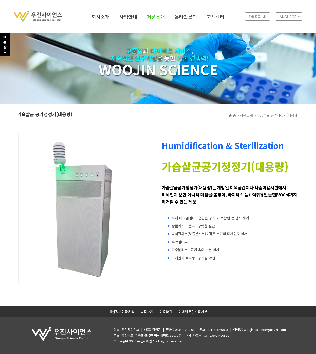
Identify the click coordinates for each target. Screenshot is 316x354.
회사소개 (100, 16)
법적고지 (146, 311)
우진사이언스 (146, 341)
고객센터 (215, 16)
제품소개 (156, 16)
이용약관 (165, 311)
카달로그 (257, 16)
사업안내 (128, 16)
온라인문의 (186, 16)
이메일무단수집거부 (192, 311)
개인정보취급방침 (121, 311)
